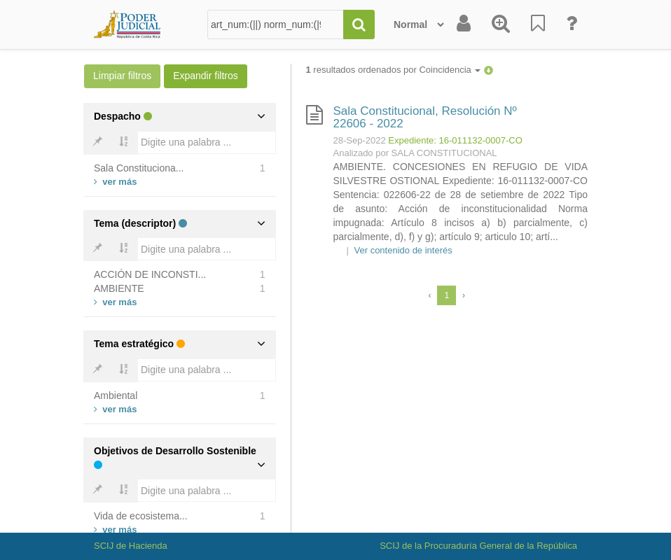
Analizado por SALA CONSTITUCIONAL (415, 153)
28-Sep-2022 (359, 140)
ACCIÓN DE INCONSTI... (150, 274)
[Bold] (97, 143)
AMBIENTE (119, 288)
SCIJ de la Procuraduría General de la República (478, 545)
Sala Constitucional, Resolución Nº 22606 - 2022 (425, 117)
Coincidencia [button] (449, 69)
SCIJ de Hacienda (130, 545)
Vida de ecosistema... (141, 516)
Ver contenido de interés (403, 250)
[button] (488, 69)
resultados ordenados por (393, 69)
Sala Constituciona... (139, 168)
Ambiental (115, 395)
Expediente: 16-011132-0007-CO (455, 140)
